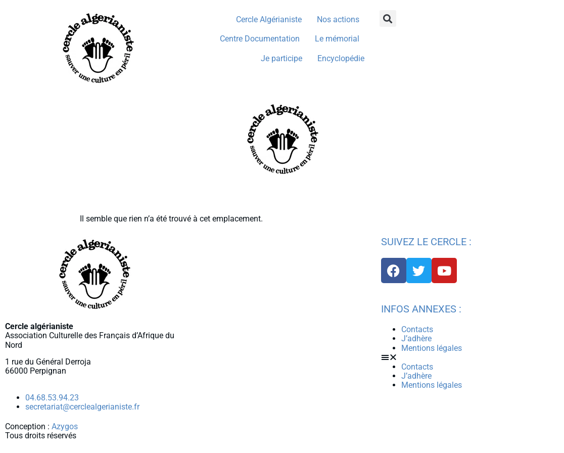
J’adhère (416, 338)
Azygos (65, 426)
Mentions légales (431, 348)
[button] (388, 18)
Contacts (417, 329)
